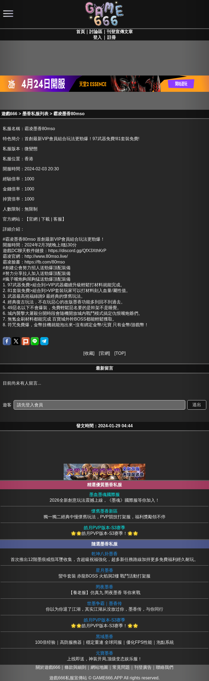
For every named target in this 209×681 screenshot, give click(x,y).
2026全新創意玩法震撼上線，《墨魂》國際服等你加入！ (104, 497)
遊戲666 (9, 113)
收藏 (89, 353)
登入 (97, 37)
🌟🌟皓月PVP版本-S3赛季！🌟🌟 (104, 530)
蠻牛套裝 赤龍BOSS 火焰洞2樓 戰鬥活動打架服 (104, 573)
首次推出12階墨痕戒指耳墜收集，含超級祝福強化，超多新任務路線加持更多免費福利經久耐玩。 (104, 556)
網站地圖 (99, 667)
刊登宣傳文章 (120, 31)
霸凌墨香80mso (69, 113)
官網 (104, 353)
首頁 (80, 31)
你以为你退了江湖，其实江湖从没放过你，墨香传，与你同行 (104, 606)
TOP (120, 353)
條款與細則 (75, 667)
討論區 (95, 31)
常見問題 (121, 667)
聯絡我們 (164, 667)
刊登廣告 (143, 667)
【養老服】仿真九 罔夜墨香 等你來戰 (104, 589)
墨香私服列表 (35, 113)
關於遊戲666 (48, 667)
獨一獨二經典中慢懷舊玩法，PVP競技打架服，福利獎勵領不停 (104, 514)
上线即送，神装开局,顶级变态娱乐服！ (104, 656)
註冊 (111, 37)
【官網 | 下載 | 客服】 (45, 219)
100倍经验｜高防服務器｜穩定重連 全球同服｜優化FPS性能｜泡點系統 (104, 639)
